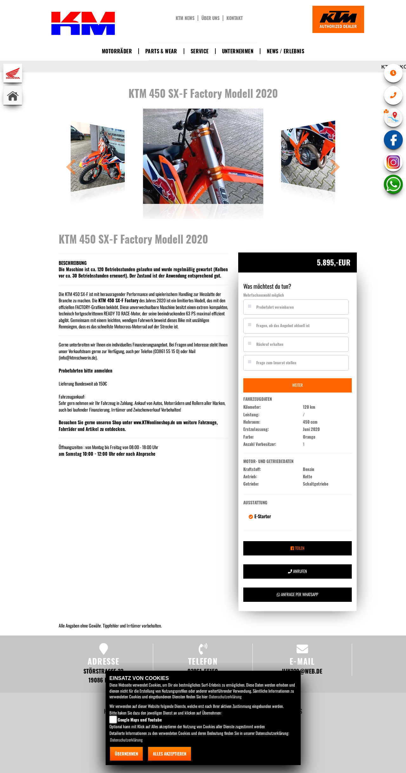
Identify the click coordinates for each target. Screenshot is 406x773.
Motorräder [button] (117, 51)
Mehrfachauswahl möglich (263, 295)
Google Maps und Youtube (140, 719)
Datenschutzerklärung (225, 696)
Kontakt (234, 18)
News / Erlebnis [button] (285, 51)
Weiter (297, 385)
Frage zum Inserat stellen (276, 362)
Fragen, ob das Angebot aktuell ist (283, 325)
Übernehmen (126, 753)
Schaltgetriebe (315, 484)
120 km (309, 407)
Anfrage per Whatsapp (297, 594)
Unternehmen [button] (237, 51)
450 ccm (310, 422)
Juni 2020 (311, 429)
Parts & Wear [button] (161, 51)
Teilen (297, 548)
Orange (309, 437)
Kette (307, 477)
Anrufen (297, 571)
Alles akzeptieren (169, 753)
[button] (71, 168)
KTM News (185, 18)
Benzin (308, 469)
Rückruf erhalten (269, 344)
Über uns (210, 18)
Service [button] (200, 51)
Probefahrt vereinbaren (275, 307)
